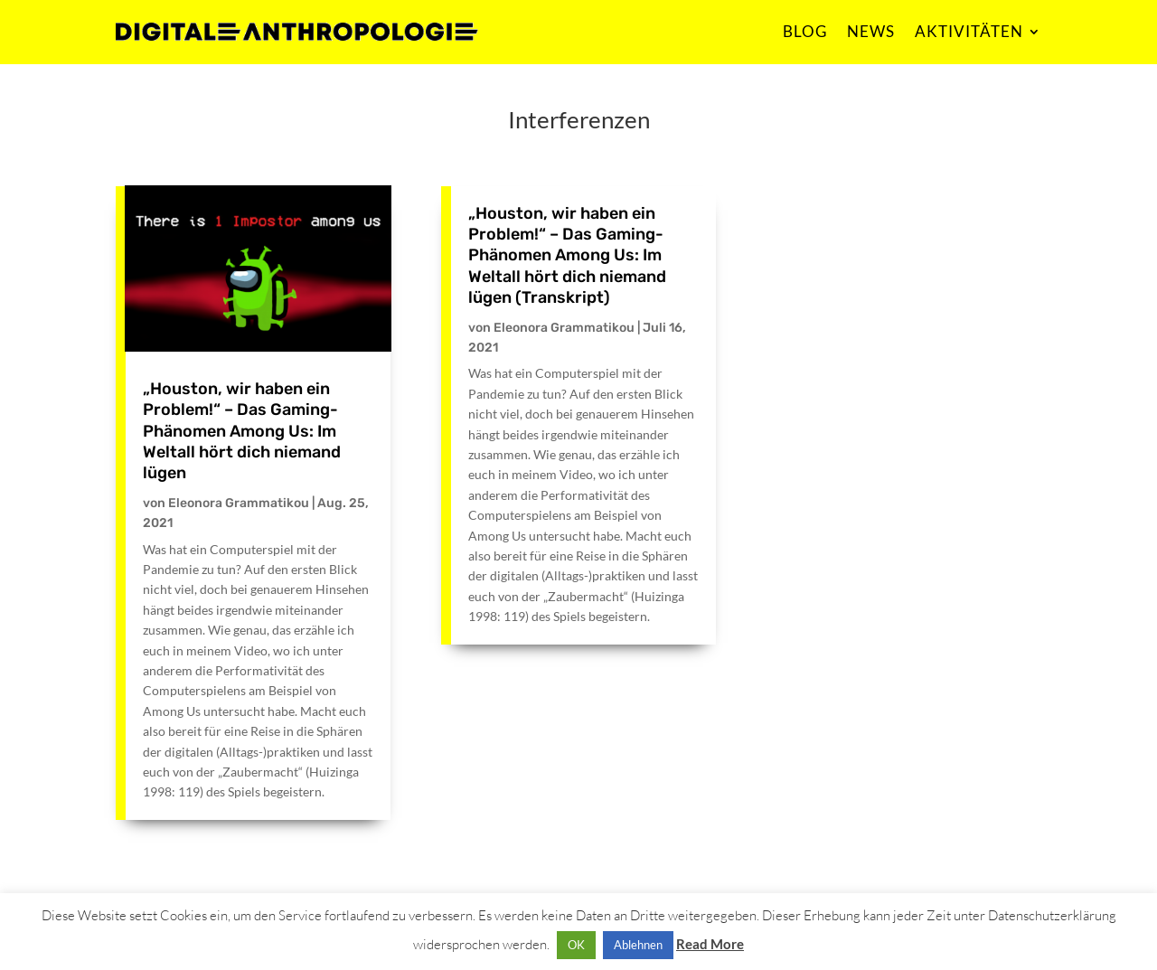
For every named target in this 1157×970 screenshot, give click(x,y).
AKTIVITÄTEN (969, 31)
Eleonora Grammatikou (238, 503)
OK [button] (576, 944)
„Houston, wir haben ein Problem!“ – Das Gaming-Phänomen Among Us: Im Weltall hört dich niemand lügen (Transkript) (567, 255)
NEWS (871, 31)
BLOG (805, 31)
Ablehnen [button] (638, 944)
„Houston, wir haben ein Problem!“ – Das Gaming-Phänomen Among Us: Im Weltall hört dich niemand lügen (242, 431)
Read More (710, 944)
